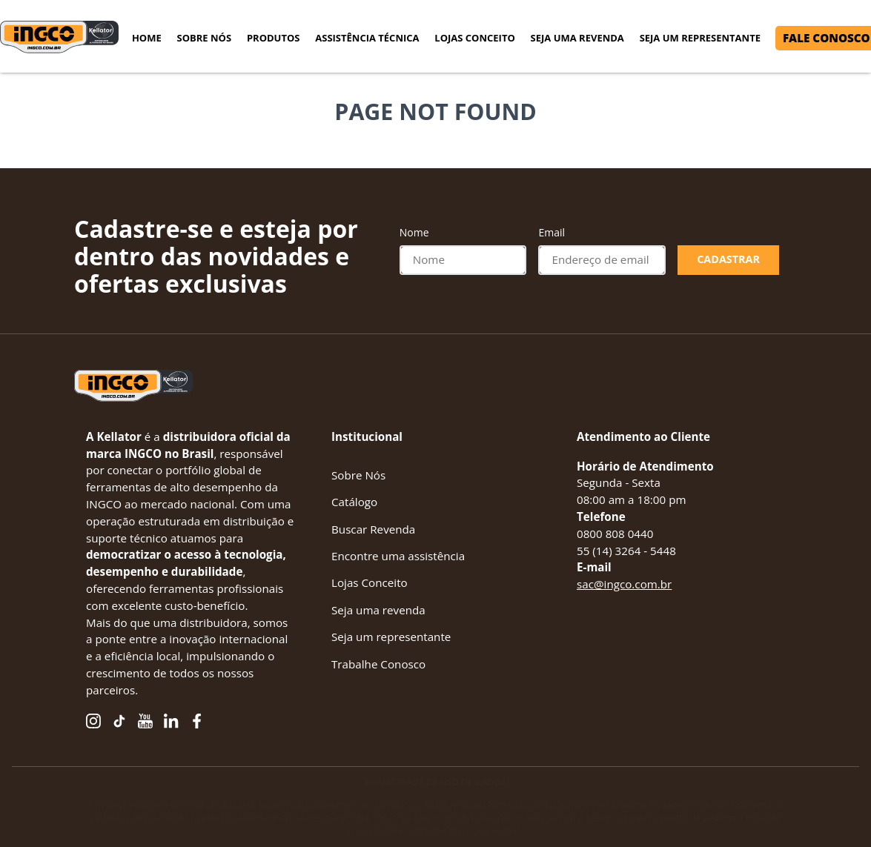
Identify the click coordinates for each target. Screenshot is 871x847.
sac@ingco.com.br (624, 584)
